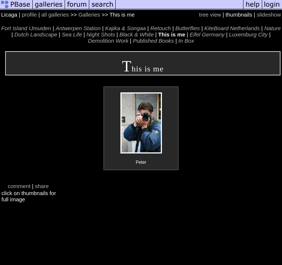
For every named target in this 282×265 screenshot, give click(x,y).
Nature (272, 28)
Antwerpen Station (78, 28)
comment (19, 186)
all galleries (55, 14)
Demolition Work (108, 41)
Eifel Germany (206, 34)
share (42, 186)
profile (29, 14)
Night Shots (100, 34)
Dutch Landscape (35, 34)
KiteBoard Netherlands (232, 28)
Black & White (136, 34)
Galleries (89, 14)
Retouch (160, 28)
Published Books (153, 41)
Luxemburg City (248, 34)
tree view (210, 14)
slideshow (269, 14)
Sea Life (72, 34)
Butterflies (188, 28)
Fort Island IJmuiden (26, 28)
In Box (186, 41)
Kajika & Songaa (125, 28)
